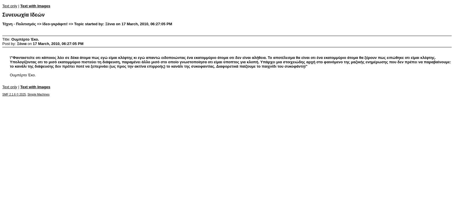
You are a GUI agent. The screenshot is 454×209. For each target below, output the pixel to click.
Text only (9, 6)
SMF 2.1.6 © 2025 (14, 94)
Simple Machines (39, 94)
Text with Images (35, 6)
